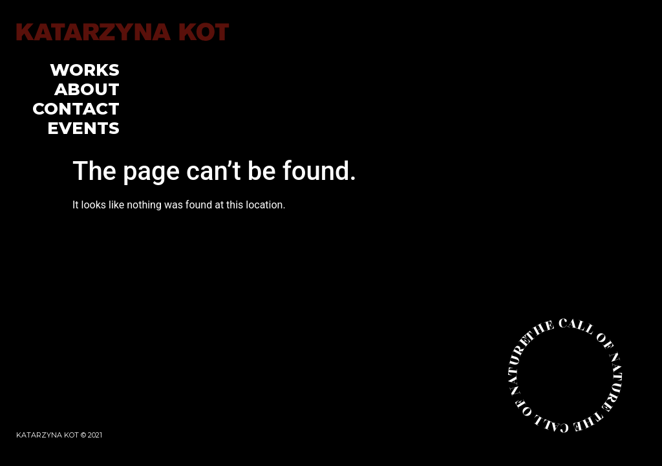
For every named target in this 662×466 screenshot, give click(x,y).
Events (83, 128)
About (87, 89)
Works (85, 69)
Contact (76, 108)
